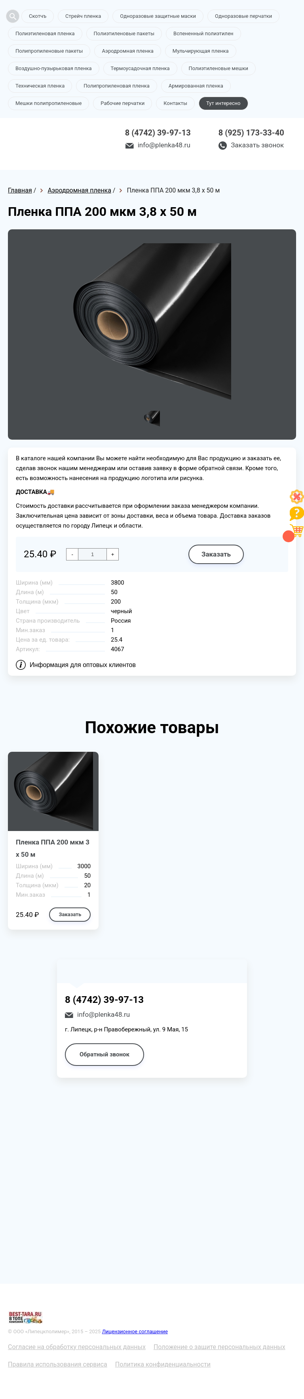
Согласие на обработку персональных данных (77, 1347)
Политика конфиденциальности (163, 1364)
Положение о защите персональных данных (219, 1347)
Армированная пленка (196, 86)
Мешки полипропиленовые (48, 103)
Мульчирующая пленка (201, 51)
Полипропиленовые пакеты (49, 51)
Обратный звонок (104, 1054)
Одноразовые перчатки (243, 16)
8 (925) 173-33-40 (251, 132)
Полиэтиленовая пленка (45, 33)
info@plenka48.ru (164, 145)
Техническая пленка (40, 86)
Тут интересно (223, 103)
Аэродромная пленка (127, 51)
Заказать (216, 554)
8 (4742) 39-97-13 (158, 132)
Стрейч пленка (83, 16)
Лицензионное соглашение (135, 1331)
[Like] (297, 501)
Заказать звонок (257, 145)
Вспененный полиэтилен (203, 33)
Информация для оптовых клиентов (83, 664)
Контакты (175, 103)
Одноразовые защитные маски (158, 16)
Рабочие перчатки (122, 103)
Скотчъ (37, 16)
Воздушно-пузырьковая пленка (53, 68)
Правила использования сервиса (57, 1364)
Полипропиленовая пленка (117, 86)
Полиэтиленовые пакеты (124, 33)
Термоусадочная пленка (140, 68)
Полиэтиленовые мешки (218, 68)
